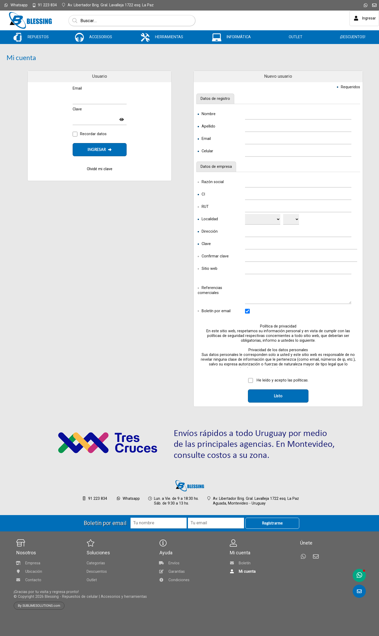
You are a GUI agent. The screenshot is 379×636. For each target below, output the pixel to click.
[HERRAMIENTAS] (145, 37)
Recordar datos (93, 134)
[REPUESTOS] (18, 37)
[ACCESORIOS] (79, 37)
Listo (278, 396)
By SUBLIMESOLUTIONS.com (39, 606)
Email (206, 138)
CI (203, 194)
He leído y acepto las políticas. (282, 380)
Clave (206, 244)
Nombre (209, 114)
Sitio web (209, 268)
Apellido (208, 126)
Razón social (213, 182)
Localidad (210, 219)
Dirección (210, 231)
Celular (207, 151)
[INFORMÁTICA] (217, 37)
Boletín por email (216, 311)
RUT (205, 206)
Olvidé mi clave (99, 169)
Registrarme (272, 523)
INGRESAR (99, 149)
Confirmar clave (215, 256)
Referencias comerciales (210, 290)
